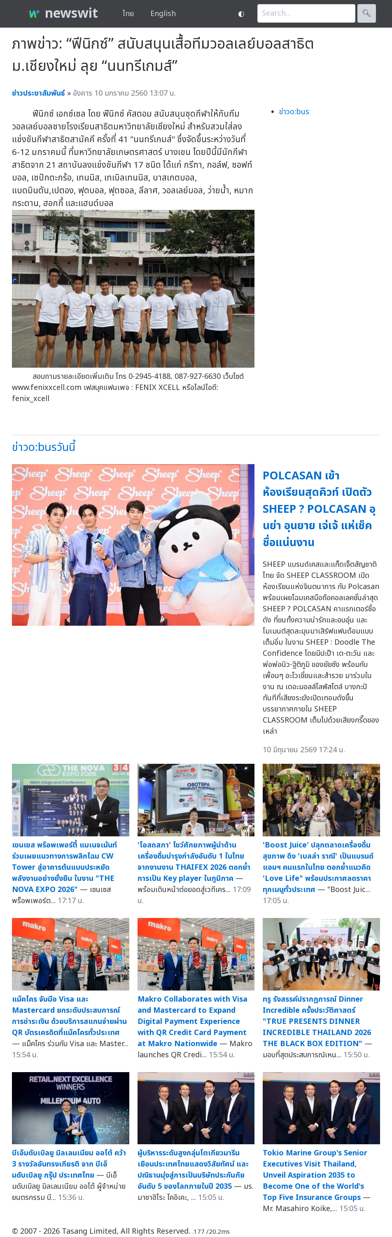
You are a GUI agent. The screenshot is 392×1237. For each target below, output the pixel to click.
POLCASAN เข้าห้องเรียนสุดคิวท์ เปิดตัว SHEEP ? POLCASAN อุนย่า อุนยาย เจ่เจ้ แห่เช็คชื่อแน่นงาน (319, 509)
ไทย (128, 13)
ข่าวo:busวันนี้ (43, 447)
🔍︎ (366, 13)
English (163, 13)
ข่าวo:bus (294, 111)
